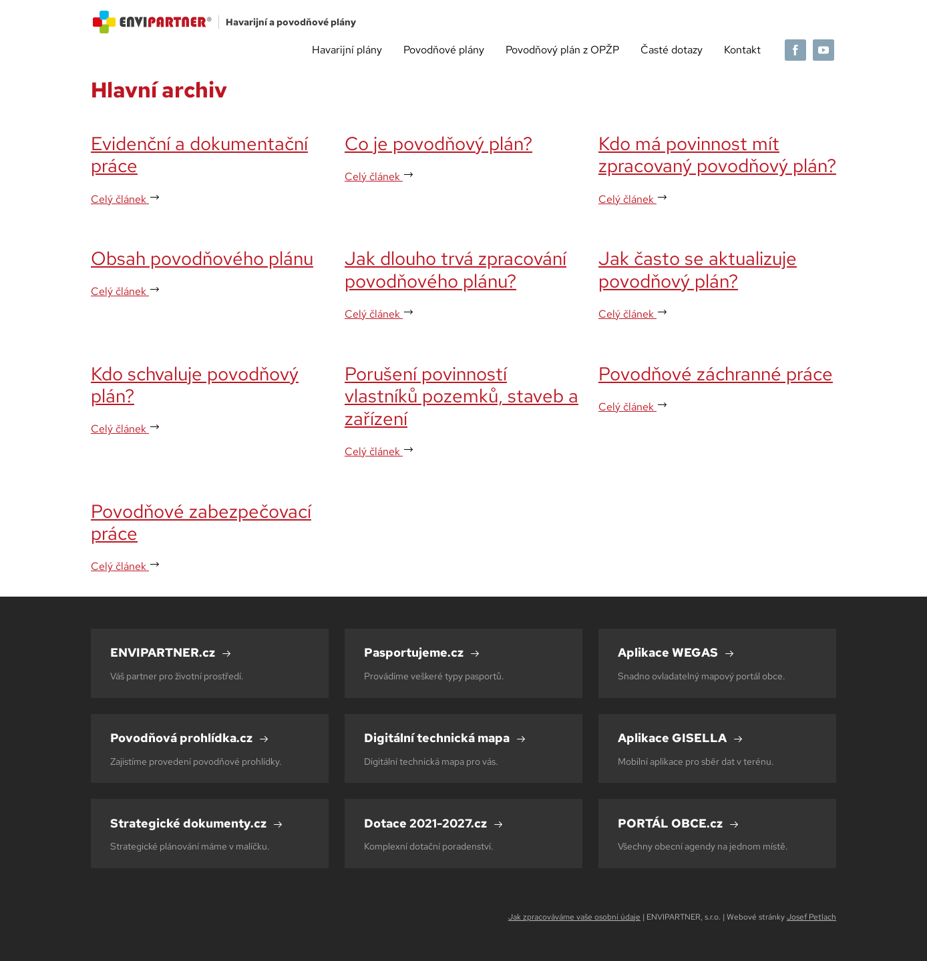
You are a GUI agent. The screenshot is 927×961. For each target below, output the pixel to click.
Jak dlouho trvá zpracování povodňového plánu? (455, 270)
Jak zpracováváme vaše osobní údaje (574, 917)
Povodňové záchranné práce (715, 373)
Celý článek (125, 199)
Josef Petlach (811, 917)
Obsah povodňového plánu (202, 258)
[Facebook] (795, 50)
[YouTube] (823, 50)
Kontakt (742, 50)
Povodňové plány (443, 50)
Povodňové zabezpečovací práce (201, 523)
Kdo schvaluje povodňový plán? (195, 385)
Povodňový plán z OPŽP (562, 50)
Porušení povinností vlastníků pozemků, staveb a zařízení (461, 396)
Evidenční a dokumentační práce (199, 155)
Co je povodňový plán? (438, 143)
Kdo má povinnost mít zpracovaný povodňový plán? (717, 155)
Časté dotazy (671, 50)
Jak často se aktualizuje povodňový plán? (697, 270)
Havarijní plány (347, 50)
